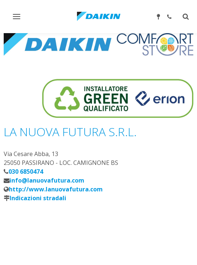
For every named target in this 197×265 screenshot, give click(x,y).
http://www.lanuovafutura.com (56, 189)
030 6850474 (25, 171)
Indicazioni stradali (38, 198)
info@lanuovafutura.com (47, 180)
